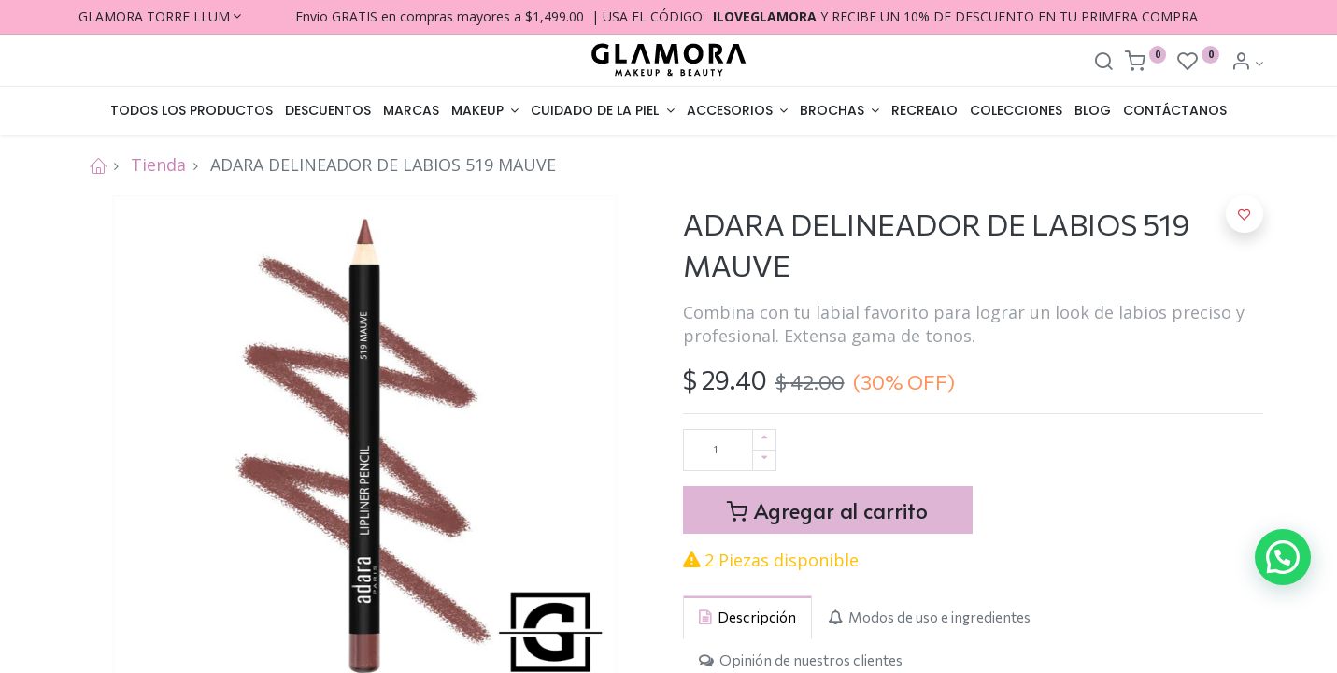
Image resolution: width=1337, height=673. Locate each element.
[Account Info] (1246, 63)
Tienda (158, 164)
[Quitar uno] (764, 460)
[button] (1244, 214)
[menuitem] (192, 111)
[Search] (1103, 63)
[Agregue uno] (764, 440)
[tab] (747, 617)
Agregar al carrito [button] (827, 509)
